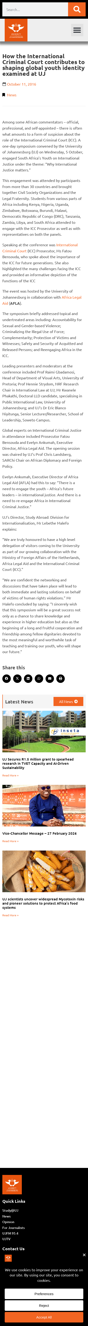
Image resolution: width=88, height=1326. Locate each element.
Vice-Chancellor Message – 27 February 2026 (39, 833)
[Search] (77, 9)
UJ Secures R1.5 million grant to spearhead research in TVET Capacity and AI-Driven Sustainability (38, 763)
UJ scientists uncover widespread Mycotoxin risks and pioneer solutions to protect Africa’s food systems (43, 903)
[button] (77, 30)
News (11, 94)
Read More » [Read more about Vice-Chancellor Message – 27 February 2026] (10, 841)
